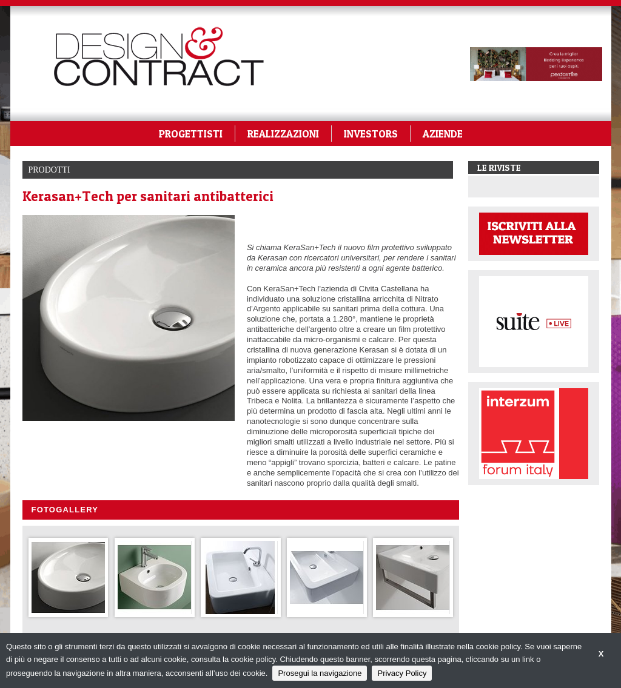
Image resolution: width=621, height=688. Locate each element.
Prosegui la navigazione (319, 673)
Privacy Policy (401, 673)
